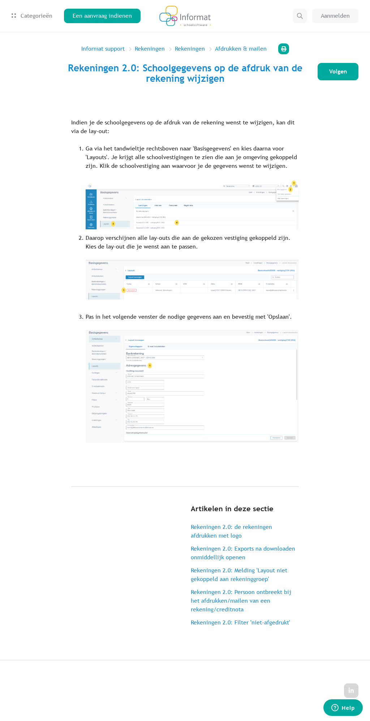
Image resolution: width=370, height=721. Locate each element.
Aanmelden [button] (335, 15)
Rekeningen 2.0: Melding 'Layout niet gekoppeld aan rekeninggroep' (239, 574)
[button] (300, 16)
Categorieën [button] (32, 15)
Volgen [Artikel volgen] (338, 71)
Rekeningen (150, 48)
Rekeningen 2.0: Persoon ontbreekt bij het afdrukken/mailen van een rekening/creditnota (241, 601)
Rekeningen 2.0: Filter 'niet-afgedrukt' (240, 622)
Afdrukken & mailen (241, 48)
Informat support (103, 48)
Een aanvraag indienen (102, 15)
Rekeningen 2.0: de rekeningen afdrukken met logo (231, 531)
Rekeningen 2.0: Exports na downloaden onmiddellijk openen (243, 553)
